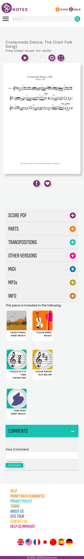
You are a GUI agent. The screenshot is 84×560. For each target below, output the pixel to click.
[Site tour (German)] (69, 543)
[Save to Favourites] (47, 183)
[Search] (77, 19)
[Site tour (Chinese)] (53, 543)
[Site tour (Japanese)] (45, 543)
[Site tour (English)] (20, 543)
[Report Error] (36, 183)
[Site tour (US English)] (29, 543)
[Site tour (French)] (37, 543)
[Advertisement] (42, 32)
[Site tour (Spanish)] (61, 543)
